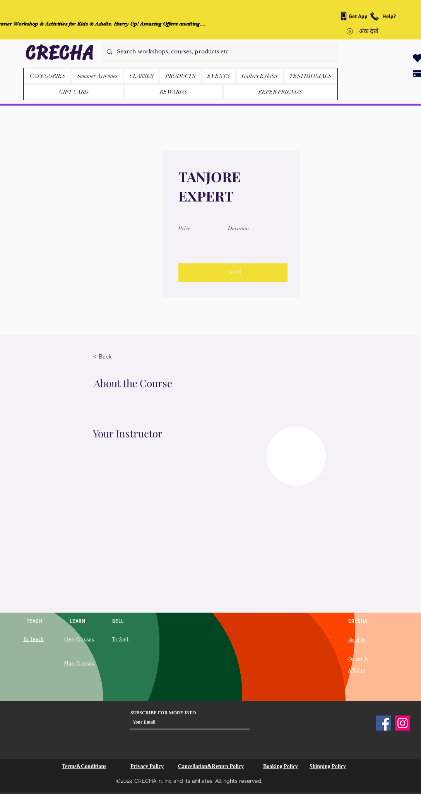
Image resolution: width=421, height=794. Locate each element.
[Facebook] (383, 723)
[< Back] (114, 356)
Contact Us (358, 659)
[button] (180, 76)
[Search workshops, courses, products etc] (219, 52)
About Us (356, 640)
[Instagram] (402, 723)
